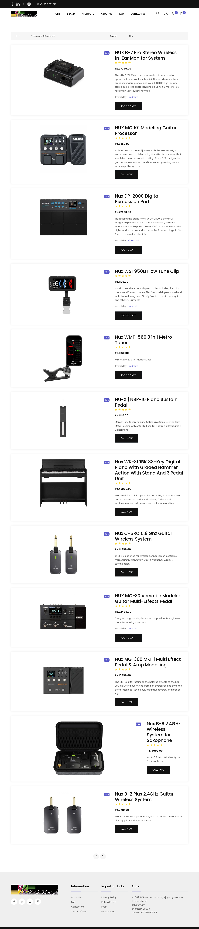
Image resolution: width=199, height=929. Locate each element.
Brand (71, 13)
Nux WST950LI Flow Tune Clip (147, 271)
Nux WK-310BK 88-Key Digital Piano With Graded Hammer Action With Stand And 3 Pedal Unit (149, 470)
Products (88, 13)
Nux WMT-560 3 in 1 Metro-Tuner (145, 340)
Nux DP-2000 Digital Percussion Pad (137, 199)
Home (57, 13)
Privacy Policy (108, 897)
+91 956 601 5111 (46, 4)
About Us (106, 13)
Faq (121, 13)
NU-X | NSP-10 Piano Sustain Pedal (146, 402)
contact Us (137, 13)
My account (108, 911)
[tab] (16, 36)
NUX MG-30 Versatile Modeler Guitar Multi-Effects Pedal (147, 598)
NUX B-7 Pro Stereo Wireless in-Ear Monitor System (146, 55)
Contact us (77, 906)
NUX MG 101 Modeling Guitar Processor (146, 130)
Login (104, 906)
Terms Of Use (78, 911)
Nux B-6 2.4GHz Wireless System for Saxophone (163, 732)
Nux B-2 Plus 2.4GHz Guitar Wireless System (144, 797)
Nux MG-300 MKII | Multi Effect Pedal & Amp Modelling (148, 662)
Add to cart (128, 106)
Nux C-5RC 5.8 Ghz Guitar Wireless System (143, 536)
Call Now (127, 174)
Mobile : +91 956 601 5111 (144, 912)
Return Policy (108, 902)
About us (76, 897)
